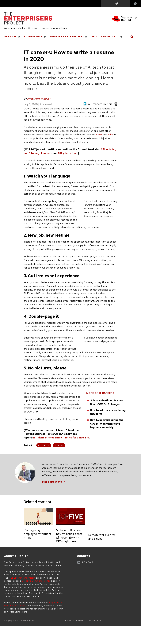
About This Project (105, 36)
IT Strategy (43, 445)
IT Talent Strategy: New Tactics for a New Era (61, 437)
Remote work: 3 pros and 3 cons (102, 536)
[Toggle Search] (132, 36)
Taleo (110, 134)
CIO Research (33, 36)
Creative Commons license (36, 581)
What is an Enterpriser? (67, 36)
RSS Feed (87, 562)
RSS (135, 3)
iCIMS (99, 134)
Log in (115, 3)
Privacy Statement (75, 620)
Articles (10, 36)
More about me (52, 481)
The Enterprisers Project (22, 578)
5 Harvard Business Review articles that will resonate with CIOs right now (69, 535)
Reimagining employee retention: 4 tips (37, 533)
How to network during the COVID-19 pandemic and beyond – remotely (106, 423)
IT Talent (59, 445)
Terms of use (94, 620)
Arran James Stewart (39, 98)
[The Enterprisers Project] (28, 18)
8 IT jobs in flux (67, 153)
